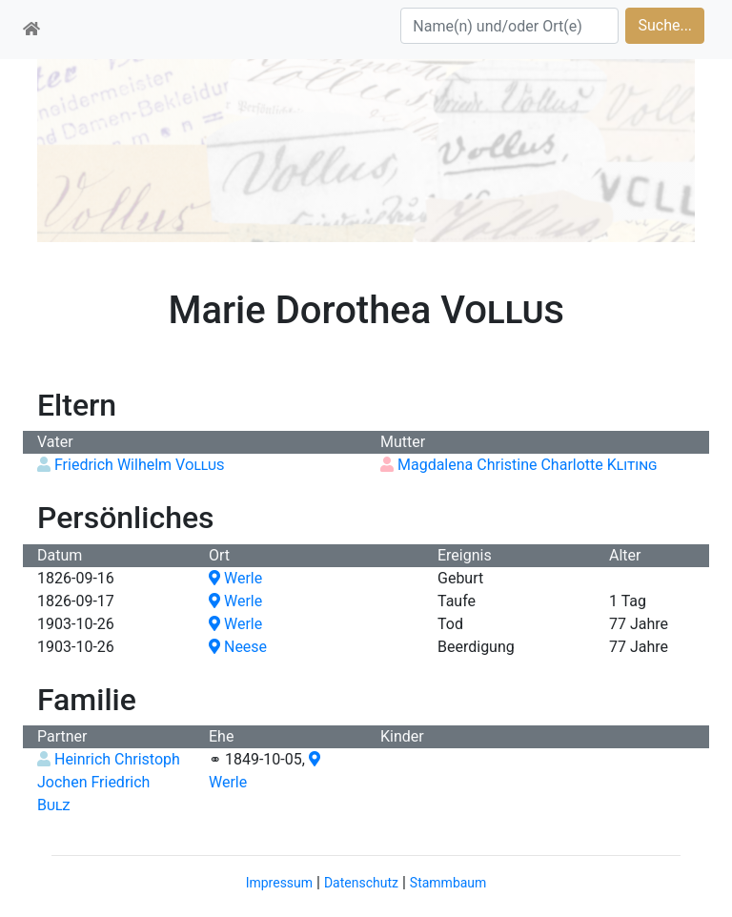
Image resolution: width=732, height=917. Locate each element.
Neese (238, 647)
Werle (235, 578)
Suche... (665, 25)
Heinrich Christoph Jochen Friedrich (108, 782)
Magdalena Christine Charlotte (527, 465)
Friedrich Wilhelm (139, 465)
